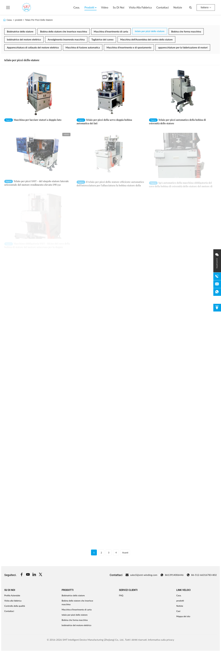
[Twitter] (41, 574)
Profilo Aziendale (12, 595)
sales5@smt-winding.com (141, 574)
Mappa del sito (183, 616)
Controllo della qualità (14, 606)
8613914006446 (172, 574)
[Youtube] (28, 574)
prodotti (18, 20)
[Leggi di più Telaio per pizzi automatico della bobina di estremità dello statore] (183, 92)
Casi (178, 611)
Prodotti (89, 7)
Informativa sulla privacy (161, 639)
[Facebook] (22, 574)
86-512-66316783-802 (202, 574)
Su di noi (118, 7)
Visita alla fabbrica (140, 7)
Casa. (76, 7)
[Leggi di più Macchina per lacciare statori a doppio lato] (38, 92)
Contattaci (162, 7)
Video (104, 7)
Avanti (125, 552)
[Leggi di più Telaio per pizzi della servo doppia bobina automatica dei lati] (110, 92)
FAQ (121, 595)
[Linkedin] (34, 574)
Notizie (177, 7)
